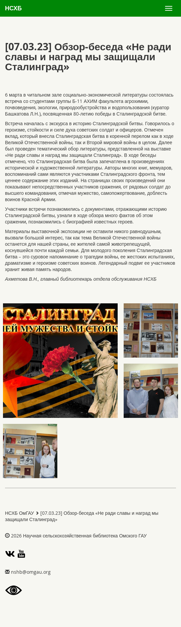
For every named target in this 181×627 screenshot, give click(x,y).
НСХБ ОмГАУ (19, 513)
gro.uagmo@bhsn (31, 572)
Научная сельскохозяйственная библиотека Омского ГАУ (85, 535)
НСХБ (13, 8)
